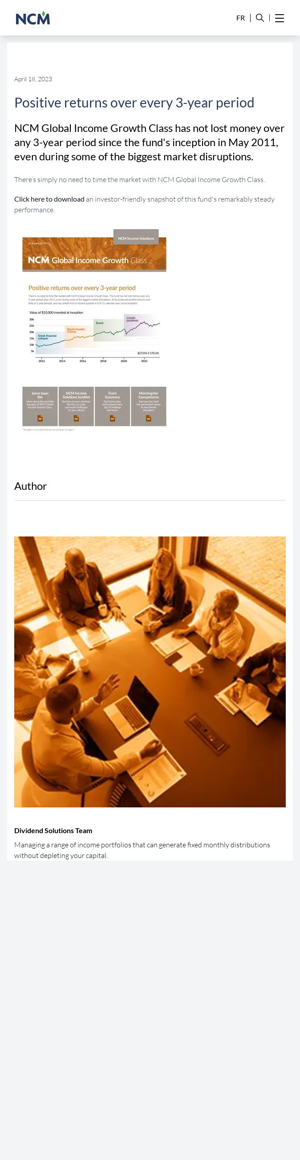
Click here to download (49, 199)
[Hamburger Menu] (279, 17)
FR (240, 17)
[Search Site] (259, 18)
